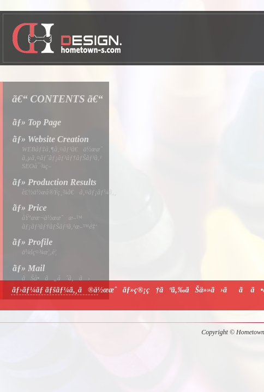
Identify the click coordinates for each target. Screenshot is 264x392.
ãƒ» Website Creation (51, 139)
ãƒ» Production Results (55, 182)
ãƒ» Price (30, 207)
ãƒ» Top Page (37, 122)
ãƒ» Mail (29, 268)
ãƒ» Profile (32, 242)
